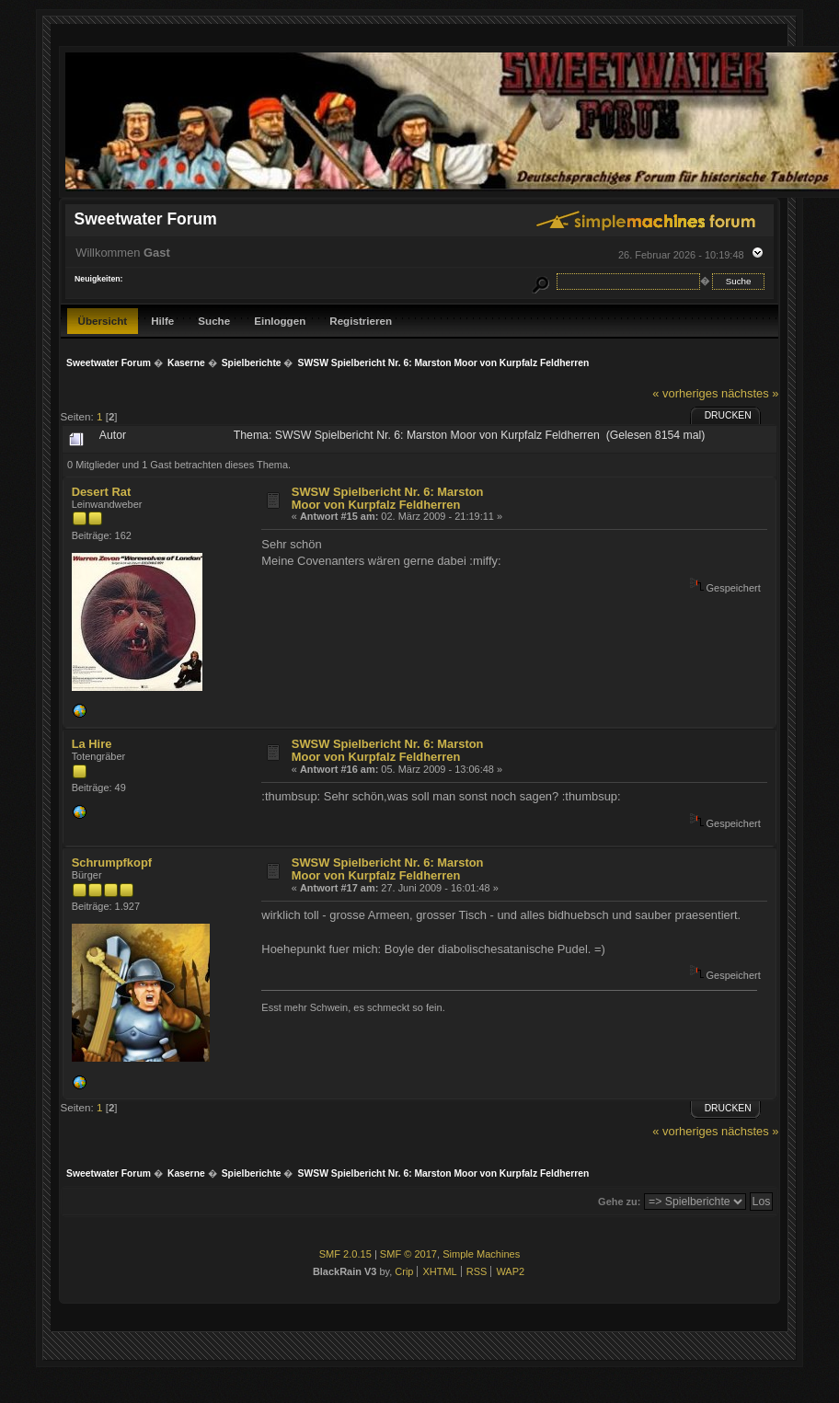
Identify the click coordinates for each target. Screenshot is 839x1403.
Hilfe (162, 321)
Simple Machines (481, 1253)
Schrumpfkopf (112, 862)
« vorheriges (685, 393)
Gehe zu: (619, 1201)
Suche (214, 321)
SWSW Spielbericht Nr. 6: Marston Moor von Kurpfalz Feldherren (388, 498)
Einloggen (279, 321)
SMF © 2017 (408, 1253)
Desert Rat (102, 492)
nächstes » (749, 393)
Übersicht (103, 321)
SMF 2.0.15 (345, 1253)
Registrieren (360, 321)
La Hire (92, 744)
